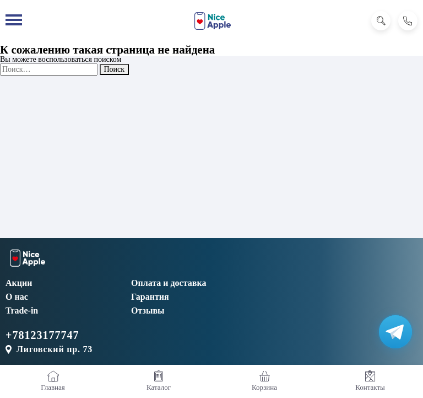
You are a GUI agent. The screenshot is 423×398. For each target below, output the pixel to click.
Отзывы (148, 310)
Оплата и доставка (168, 283)
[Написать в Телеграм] (395, 331)
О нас (17, 296)
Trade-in (22, 310)
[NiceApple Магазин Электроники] (212, 21)
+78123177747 (42, 335)
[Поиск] (381, 20)
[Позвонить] (407, 20)
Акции (19, 283)
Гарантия (150, 296)
